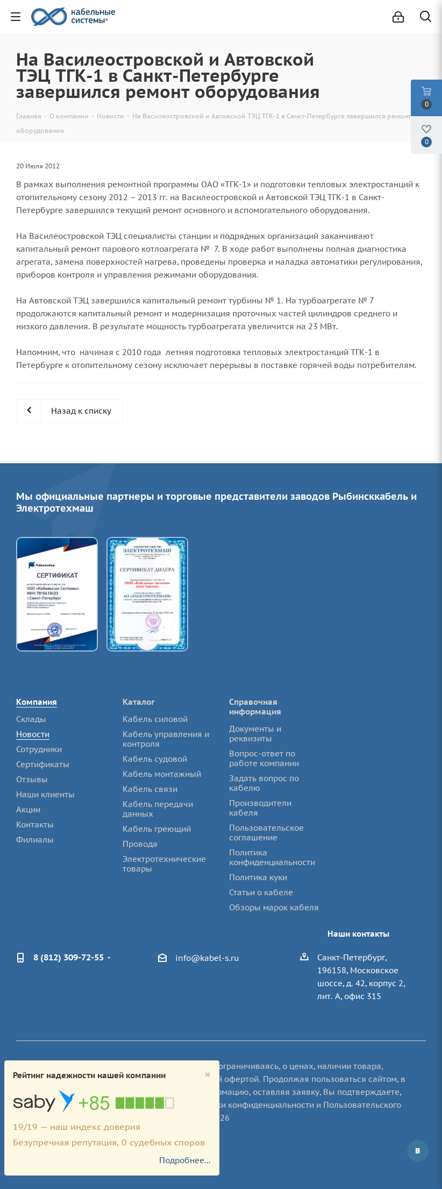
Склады (31, 719)
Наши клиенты (45, 794)
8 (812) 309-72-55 (68, 957)
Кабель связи (150, 789)
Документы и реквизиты (255, 734)
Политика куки (258, 877)
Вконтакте (418, 1151)
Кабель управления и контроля (166, 739)
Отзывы (32, 779)
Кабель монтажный (162, 774)
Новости (32, 734)
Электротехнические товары (164, 864)
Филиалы (35, 839)
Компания (36, 702)
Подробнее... (185, 1160)
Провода (140, 844)
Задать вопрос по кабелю (264, 783)
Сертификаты (42, 764)
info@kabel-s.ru (207, 958)
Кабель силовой (155, 719)
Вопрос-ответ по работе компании (264, 758)
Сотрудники (39, 749)
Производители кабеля (260, 808)
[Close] (207, 1074)
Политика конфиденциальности (272, 857)
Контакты (35, 824)
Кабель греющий (157, 829)
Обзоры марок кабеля (274, 907)
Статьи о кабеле (261, 892)
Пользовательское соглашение (266, 833)
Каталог (139, 702)
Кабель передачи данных (158, 809)
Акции (28, 809)
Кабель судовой (155, 759)
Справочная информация (255, 707)
